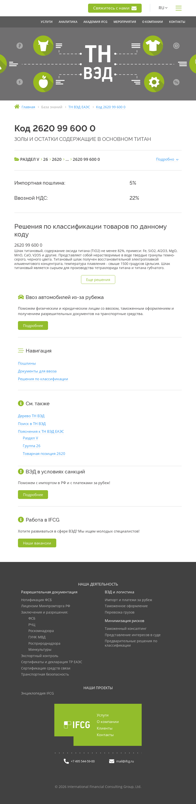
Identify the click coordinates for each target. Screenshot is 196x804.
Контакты (105, 734)
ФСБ (31, 618)
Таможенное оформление (126, 606)
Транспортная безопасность (45, 674)
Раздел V (30, 437)
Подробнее (33, 325)
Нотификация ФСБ (36, 600)
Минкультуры (39, 650)
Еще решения (98, 279)
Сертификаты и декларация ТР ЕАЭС (51, 662)
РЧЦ (31, 625)
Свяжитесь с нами (115, 8)
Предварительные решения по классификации (131, 643)
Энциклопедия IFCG (37, 693)
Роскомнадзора (41, 631)
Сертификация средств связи (45, 668)
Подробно (165, 159)
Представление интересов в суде (133, 635)
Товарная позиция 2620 (44, 453)
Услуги (103, 715)
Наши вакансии (37, 543)
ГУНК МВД (37, 637)
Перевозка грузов (119, 612)
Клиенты (105, 728)
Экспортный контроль (39, 656)
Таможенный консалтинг (126, 629)
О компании (108, 721)
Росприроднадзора (44, 643)
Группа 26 (32, 445)
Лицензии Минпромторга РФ (45, 606)
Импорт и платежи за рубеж (128, 600)
